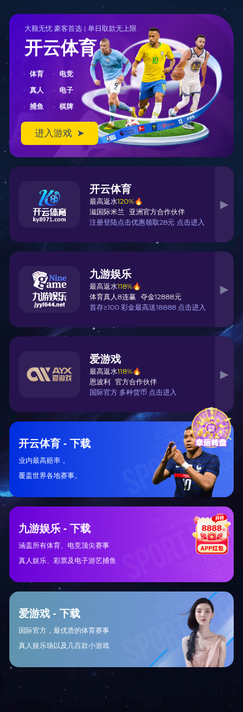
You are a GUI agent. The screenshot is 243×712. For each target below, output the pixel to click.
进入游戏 (59, 133)
